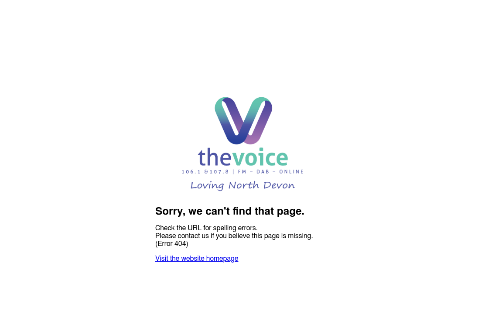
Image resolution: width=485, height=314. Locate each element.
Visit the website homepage (196, 258)
